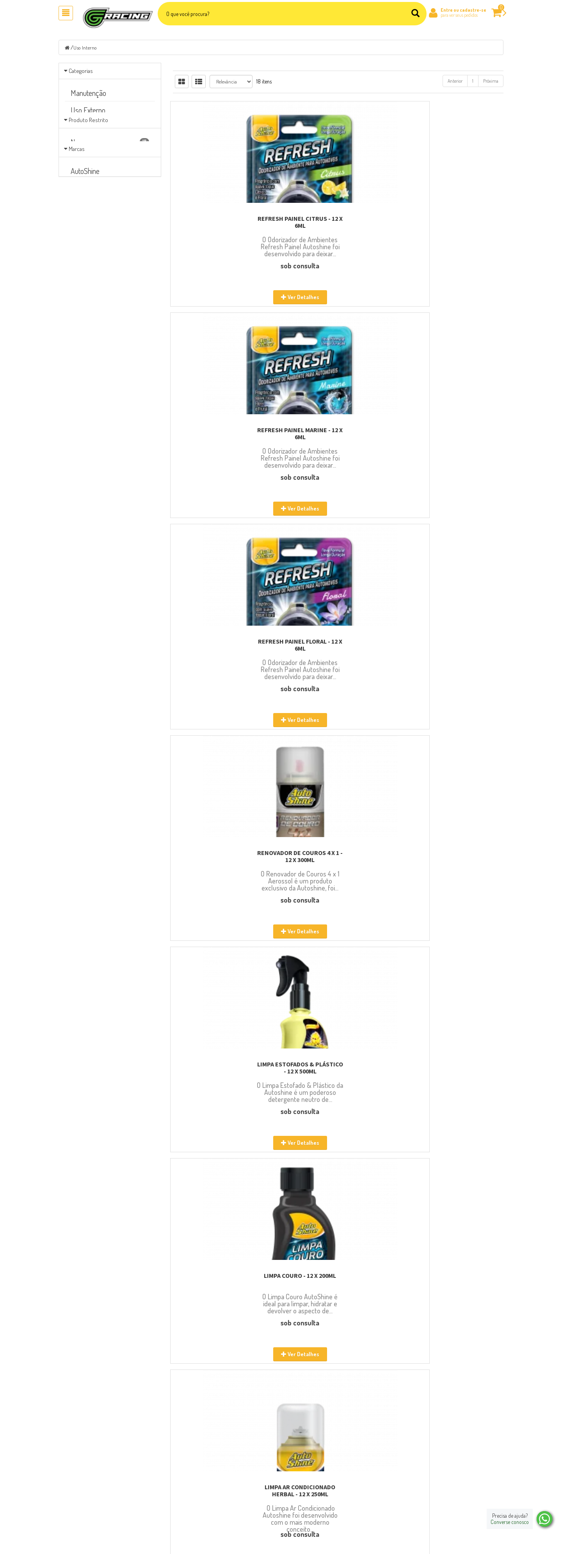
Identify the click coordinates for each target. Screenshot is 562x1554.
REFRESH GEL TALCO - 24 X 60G (338, 1064)
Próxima (490, 81)
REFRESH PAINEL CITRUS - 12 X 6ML (224, 222)
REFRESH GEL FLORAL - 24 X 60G (452, 853)
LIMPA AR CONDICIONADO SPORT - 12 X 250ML (338, 644)
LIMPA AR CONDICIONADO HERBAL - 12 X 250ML (224, 644)
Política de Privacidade (312, 1482)
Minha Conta (302, 1472)
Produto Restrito (88, 149)
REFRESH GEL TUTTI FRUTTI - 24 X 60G (224, 1067)
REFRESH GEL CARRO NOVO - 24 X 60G (452, 1067)
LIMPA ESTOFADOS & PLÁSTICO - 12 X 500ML (338, 433)
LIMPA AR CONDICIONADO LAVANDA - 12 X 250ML (338, 856)
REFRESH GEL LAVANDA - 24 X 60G (224, 1279)
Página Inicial (189, 1452)
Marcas (77, 193)
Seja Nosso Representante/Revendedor (213, 1503)
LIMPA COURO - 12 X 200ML (452, 430)
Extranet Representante (313, 1503)
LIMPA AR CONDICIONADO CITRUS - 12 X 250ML (452, 644)
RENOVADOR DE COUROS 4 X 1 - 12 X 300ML (224, 433)
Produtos (299, 1452)
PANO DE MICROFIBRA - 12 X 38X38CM (452, 1279)
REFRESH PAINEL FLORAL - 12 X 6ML (452, 222)
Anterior (455, 81)
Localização (187, 1482)
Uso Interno (86, 47)
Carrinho (299, 1462)
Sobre (181, 1462)
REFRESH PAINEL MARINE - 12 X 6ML (338, 222)
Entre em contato (193, 1493)
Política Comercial (308, 1513)
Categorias (81, 71)
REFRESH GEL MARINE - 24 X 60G (338, 1279)
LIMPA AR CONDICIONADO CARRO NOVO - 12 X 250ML (224, 856)
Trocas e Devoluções (309, 1493)
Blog (180, 1472)
